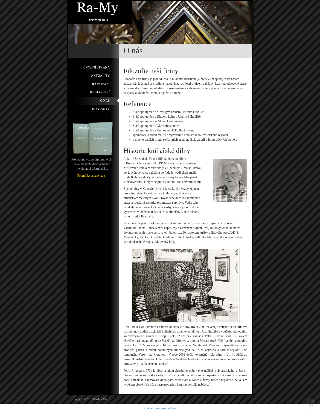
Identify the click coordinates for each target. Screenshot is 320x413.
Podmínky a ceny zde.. (91, 175)
